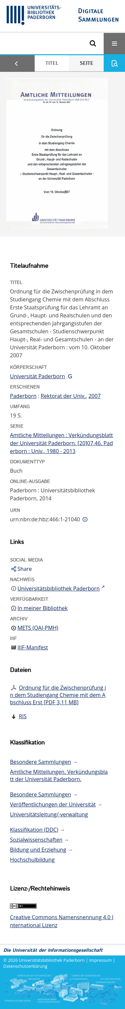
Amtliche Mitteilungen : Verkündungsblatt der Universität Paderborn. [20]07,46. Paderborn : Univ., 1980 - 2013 (61, 443)
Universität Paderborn (37, 376)
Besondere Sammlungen (40, 761)
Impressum (100, 960)
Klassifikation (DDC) (34, 829)
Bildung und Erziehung (38, 849)
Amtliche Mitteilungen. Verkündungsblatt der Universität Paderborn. (59, 775)
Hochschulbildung (32, 859)
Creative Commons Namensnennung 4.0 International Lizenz (61, 921)
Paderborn (23, 396)
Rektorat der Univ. (63, 396)
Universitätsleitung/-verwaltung (49, 814)
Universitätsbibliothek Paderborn (52, 960)
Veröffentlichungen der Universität (53, 804)
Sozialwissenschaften (36, 839)
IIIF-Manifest (32, 647)
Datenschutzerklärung (25, 966)
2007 (94, 396)
